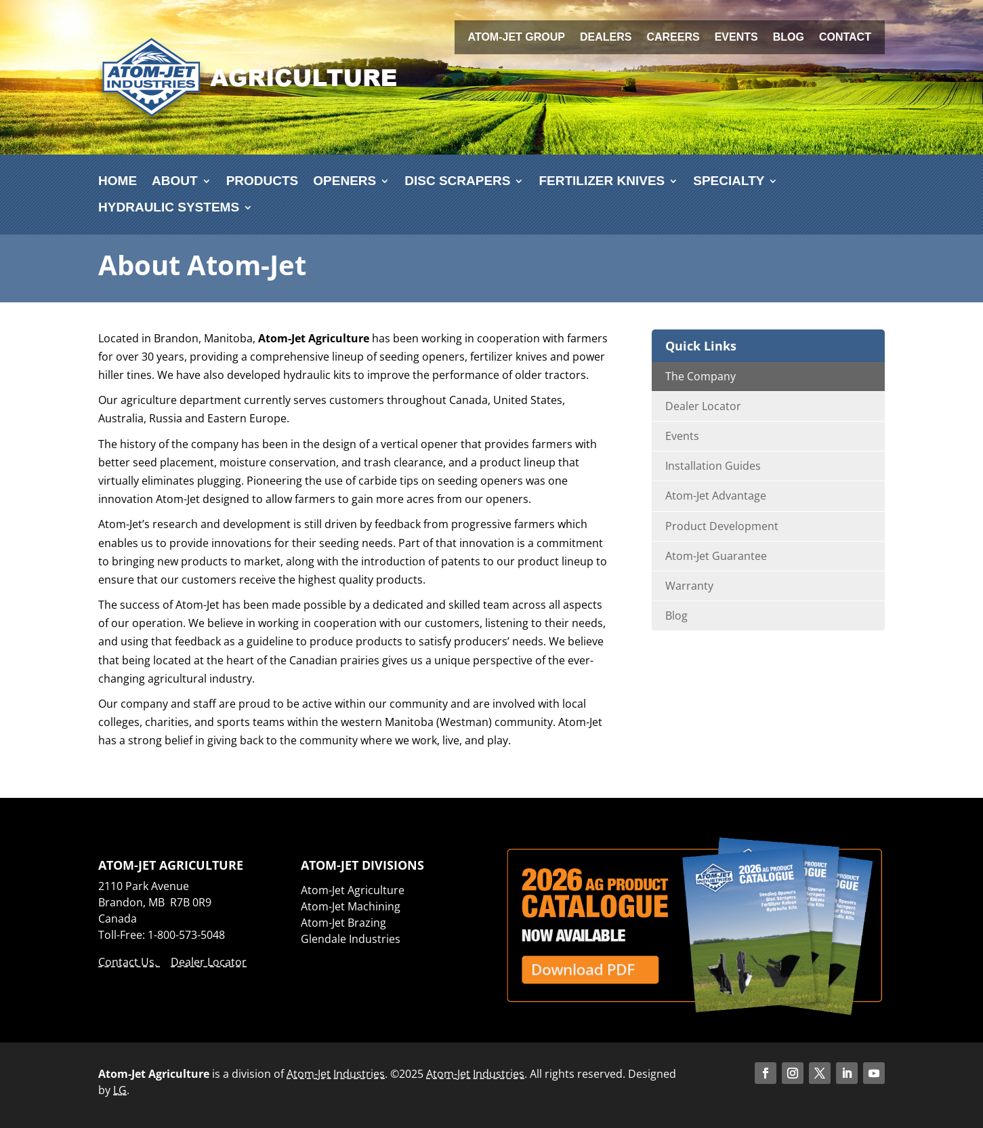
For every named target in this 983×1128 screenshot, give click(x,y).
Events (736, 38)
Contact (845, 38)
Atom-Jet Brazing (343, 922)
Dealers (605, 38)
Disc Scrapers (457, 181)
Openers (344, 181)
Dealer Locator (703, 406)
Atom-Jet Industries (336, 1073)
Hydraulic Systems (168, 207)
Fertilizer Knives (602, 181)
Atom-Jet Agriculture (352, 890)
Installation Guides (713, 465)
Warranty (689, 585)
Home (117, 181)
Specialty (728, 181)
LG (120, 1090)
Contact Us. (129, 961)
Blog (788, 38)
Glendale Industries (350, 938)
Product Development (721, 526)
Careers (672, 38)
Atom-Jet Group (516, 38)
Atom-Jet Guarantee (716, 555)
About (175, 181)
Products (262, 181)
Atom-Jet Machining (350, 906)
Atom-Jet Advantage (715, 495)
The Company (700, 376)
